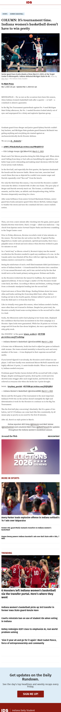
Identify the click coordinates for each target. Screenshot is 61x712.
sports (5, 14)
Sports (15, 478)
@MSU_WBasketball (12, 146)
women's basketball (16, 14)
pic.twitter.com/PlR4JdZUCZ (32, 146)
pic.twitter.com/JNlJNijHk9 (42, 386)
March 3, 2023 (38, 151)
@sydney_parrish (15, 386)
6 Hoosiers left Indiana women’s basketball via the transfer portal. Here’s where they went (28, 594)
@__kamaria (16, 141)
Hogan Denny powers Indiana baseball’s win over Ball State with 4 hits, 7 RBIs (30, 537)
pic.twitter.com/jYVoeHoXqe (12, 337)
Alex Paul (4, 79)
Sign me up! (30, 694)
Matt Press (9, 84)
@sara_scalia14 (30, 334)
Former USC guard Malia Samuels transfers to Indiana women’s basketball (26, 529)
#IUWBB (41, 334)
